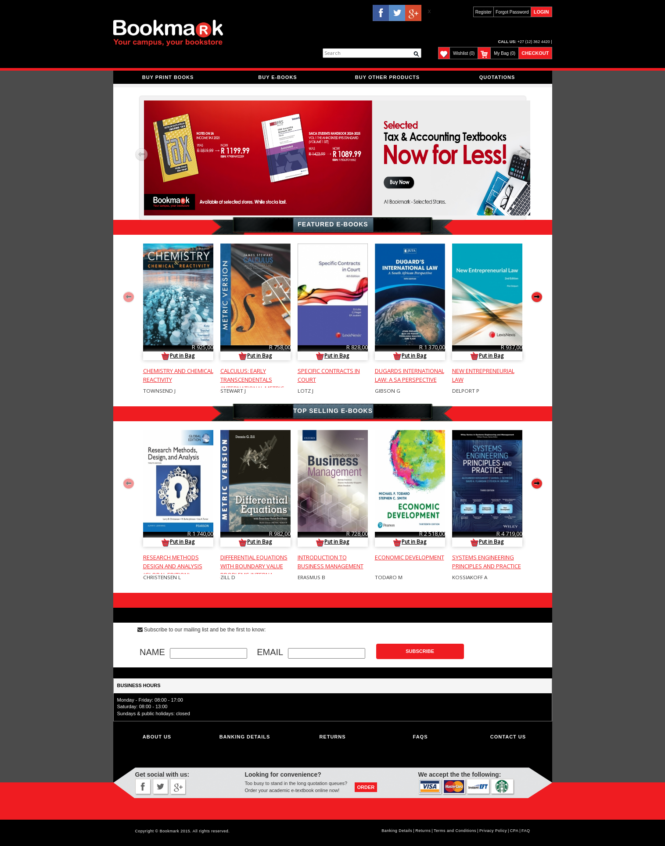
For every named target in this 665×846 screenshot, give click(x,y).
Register (483, 12)
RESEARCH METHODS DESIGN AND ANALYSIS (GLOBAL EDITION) (172, 566)
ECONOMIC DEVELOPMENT (409, 557)
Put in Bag (178, 355)
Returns (332, 736)
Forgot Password (512, 12)
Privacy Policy (493, 830)
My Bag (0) (504, 53)
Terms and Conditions (455, 830)
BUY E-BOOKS (277, 77)
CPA (514, 830)
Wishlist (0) (463, 53)
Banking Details (396, 830)
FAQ (525, 830)
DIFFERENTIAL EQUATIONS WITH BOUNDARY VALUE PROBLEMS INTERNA (254, 566)
